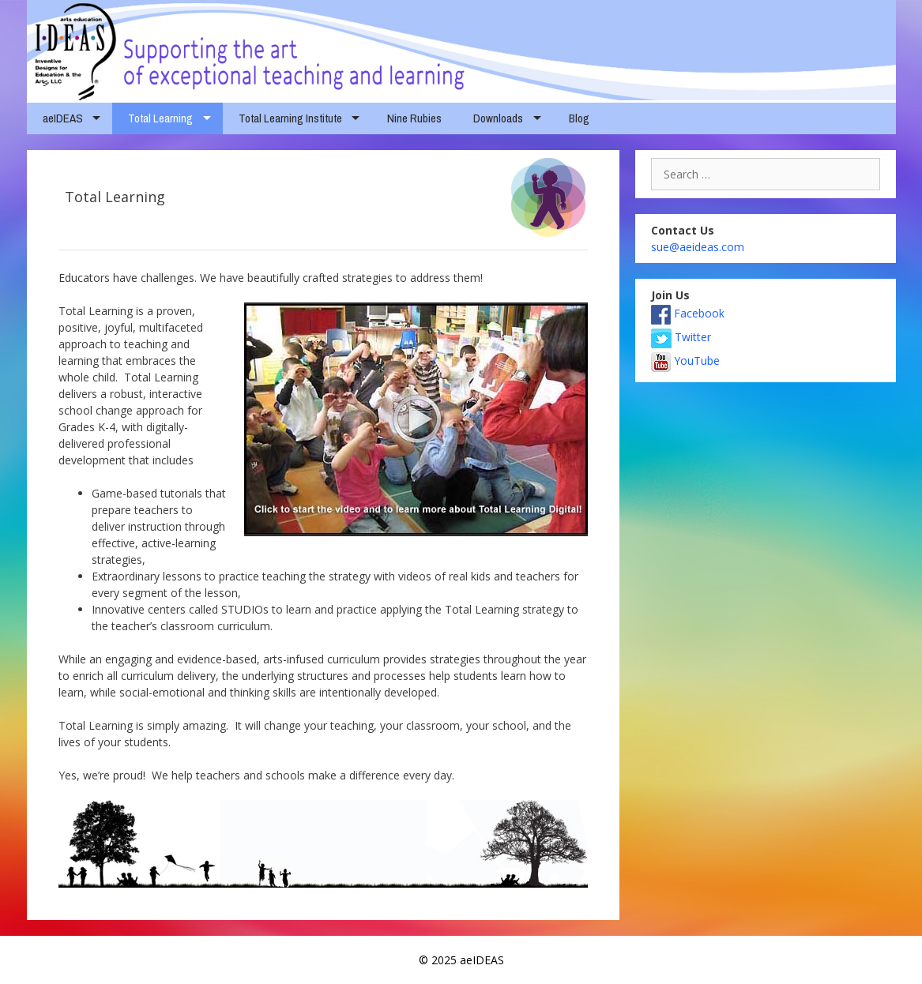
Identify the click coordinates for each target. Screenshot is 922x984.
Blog (579, 118)
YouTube (685, 360)
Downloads (498, 118)
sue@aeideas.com (697, 246)
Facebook (687, 313)
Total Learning (160, 118)
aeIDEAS (63, 118)
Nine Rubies (414, 118)
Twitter (681, 336)
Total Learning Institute (290, 118)
